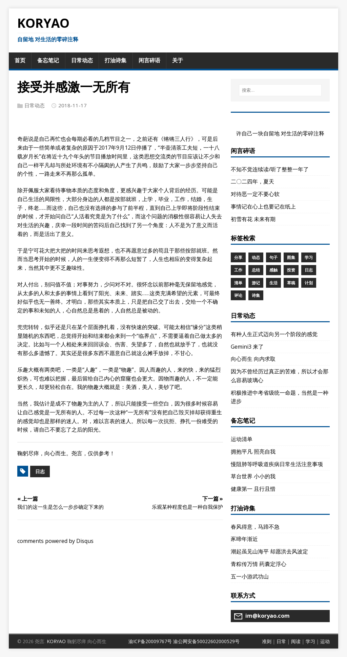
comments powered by (55, 541)
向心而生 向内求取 (253, 359)
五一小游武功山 (250, 576)
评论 (238, 295)
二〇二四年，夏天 (252, 181)
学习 (309, 257)
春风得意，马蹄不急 (255, 526)
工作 (238, 270)
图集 (291, 257)
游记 (256, 283)
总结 (256, 270)
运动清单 (241, 439)
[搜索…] (280, 90)
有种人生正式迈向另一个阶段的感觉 (274, 334)
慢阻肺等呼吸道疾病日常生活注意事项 (277, 464)
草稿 (291, 283)
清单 (238, 283)
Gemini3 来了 (247, 346)
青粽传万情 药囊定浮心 (258, 564)
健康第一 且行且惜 (253, 488)
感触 (273, 270)
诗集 (256, 295)
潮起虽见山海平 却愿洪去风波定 (269, 551)
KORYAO (56, 641)
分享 (238, 257)
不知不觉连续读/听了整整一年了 (270, 169)
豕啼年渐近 (244, 539)
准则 (266, 641)
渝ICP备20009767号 (150, 641)
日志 (40, 471)
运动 (325, 641)
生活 (273, 283)
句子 (273, 257)
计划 (309, 283)
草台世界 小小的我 (253, 476)
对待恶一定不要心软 (255, 194)
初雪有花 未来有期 (253, 219)
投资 (291, 270)
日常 (281, 641)
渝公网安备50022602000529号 (206, 641)
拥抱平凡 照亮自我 (253, 451)
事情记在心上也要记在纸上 (263, 206)
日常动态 (34, 105)
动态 (256, 257)
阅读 (296, 641)
